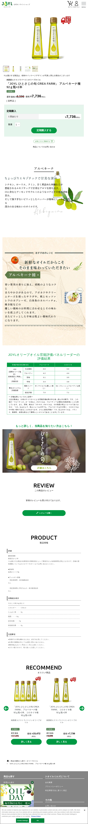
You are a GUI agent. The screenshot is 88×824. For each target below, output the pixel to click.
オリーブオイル (32, 761)
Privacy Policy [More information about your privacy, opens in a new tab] (36, 816)
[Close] (84, 810)
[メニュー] (83, 4)
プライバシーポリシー (54, 786)
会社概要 (48, 782)
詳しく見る (26, 742)
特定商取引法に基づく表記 (56, 790)
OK (38, 820)
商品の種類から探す (18, 761)
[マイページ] (76, 6)
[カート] (70, 6)
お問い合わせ (50, 806)
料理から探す (9, 782)
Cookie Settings (22, 820)
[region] (44, 815)
